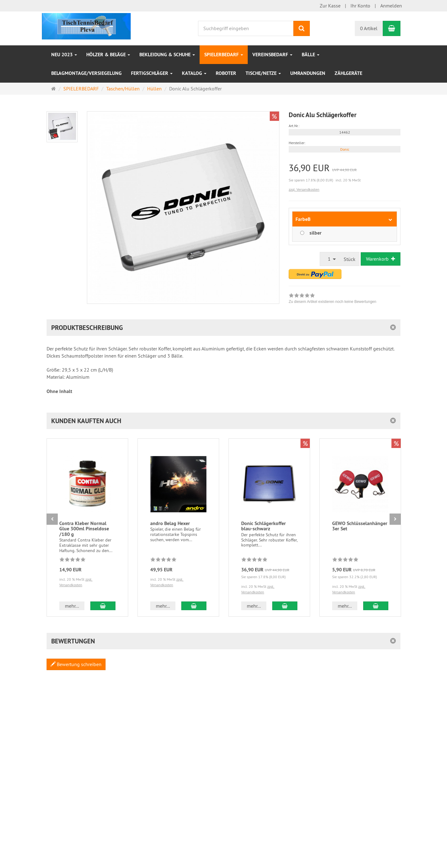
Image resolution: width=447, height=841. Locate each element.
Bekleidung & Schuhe (167, 54)
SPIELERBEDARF (223, 54)
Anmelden (391, 5)
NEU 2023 (64, 54)
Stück (349, 259)
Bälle (310, 54)
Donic (344, 149)
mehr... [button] (72, 606)
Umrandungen (307, 73)
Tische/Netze (263, 73)
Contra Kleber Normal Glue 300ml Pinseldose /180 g (84, 528)
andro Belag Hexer (170, 523)
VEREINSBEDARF (272, 54)
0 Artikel (368, 28)
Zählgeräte (348, 73)
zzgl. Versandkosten (304, 189)
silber (315, 233)
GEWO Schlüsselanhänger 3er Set (359, 526)
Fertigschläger (152, 73)
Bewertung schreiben (76, 664)
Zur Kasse (330, 5)
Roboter (226, 73)
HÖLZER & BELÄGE (108, 54)
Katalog (194, 73)
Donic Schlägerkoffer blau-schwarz (263, 526)
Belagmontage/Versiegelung (86, 73)
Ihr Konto (360, 5)
